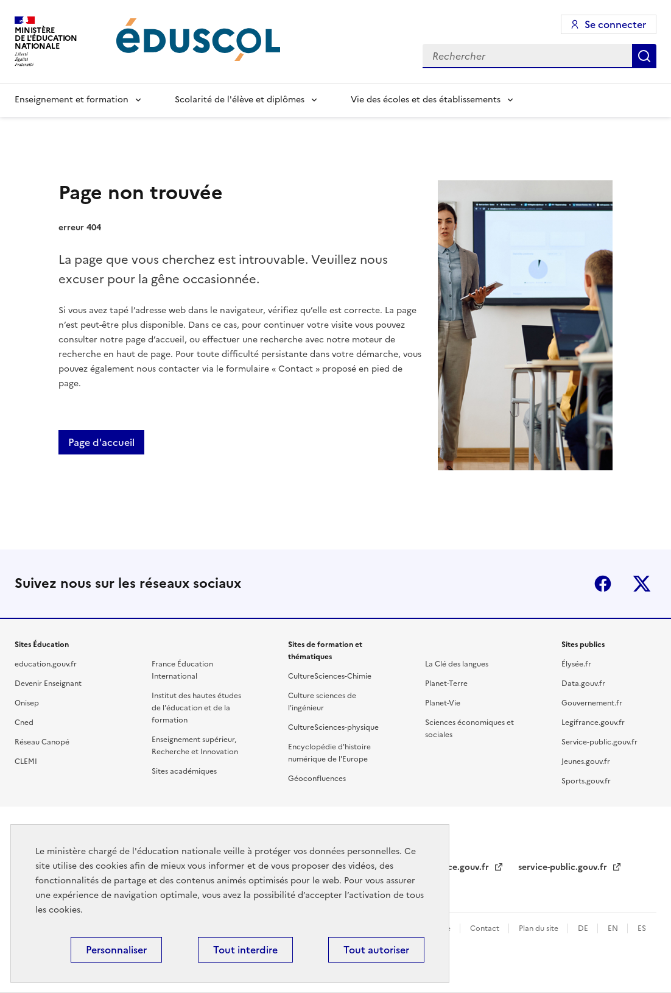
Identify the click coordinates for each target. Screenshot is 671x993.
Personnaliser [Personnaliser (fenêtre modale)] (116, 949)
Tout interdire (245, 949)
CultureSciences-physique (333, 727)
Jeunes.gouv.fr (585, 761)
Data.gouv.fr (583, 683)
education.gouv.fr (46, 664)
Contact (485, 928)
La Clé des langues (456, 664)
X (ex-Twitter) (641, 583)
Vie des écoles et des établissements (426, 99)
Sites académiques (184, 771)
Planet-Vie (442, 703)
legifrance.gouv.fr (453, 867)
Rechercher (644, 56)
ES (642, 928)
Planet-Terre (446, 683)
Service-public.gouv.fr (599, 742)
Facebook (602, 583)
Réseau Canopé (42, 742)
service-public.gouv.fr (564, 867)
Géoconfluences (317, 778)
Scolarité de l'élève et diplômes (239, 99)
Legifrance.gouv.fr (593, 722)
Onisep (27, 703)
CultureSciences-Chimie (329, 676)
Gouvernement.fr (591, 703)
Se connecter (615, 24)
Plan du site (539, 928)
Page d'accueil (101, 442)
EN (614, 928)
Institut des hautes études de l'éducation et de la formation (196, 708)
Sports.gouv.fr (586, 781)
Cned (24, 722)
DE (584, 928)
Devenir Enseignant (48, 683)
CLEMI (26, 761)
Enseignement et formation (71, 99)
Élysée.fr (576, 664)
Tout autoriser (376, 949)
